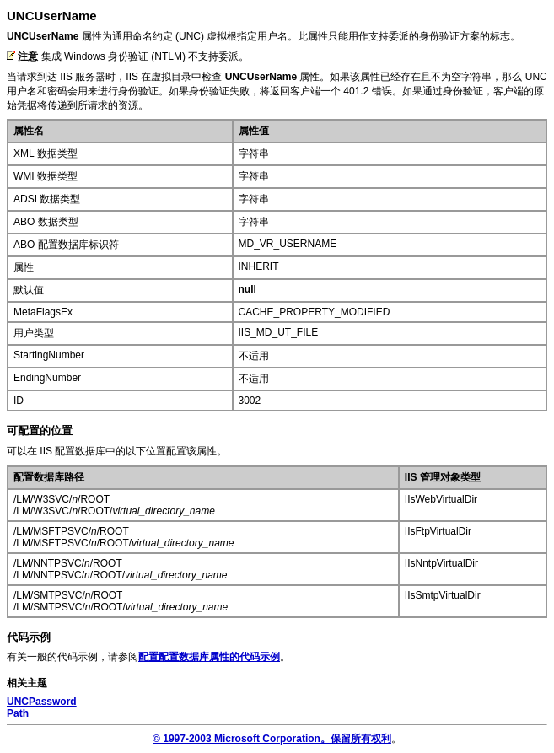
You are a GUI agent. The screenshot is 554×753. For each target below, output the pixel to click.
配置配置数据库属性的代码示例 (209, 657)
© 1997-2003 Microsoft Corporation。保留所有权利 (272, 739)
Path (18, 713)
